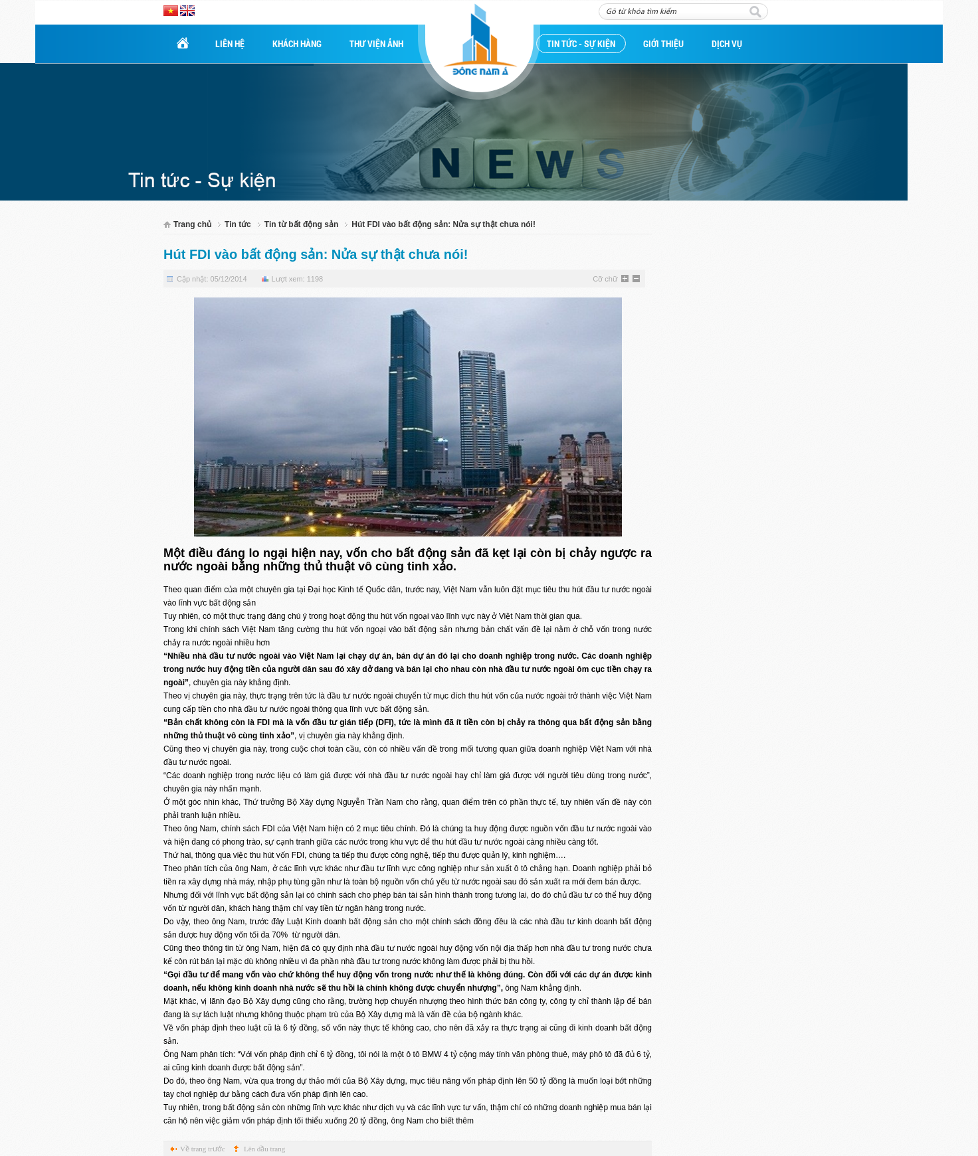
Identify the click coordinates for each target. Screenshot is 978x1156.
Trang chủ (192, 224)
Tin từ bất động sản (301, 224)
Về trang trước (202, 1149)
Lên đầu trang (264, 1149)
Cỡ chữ (605, 279)
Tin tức (238, 224)
